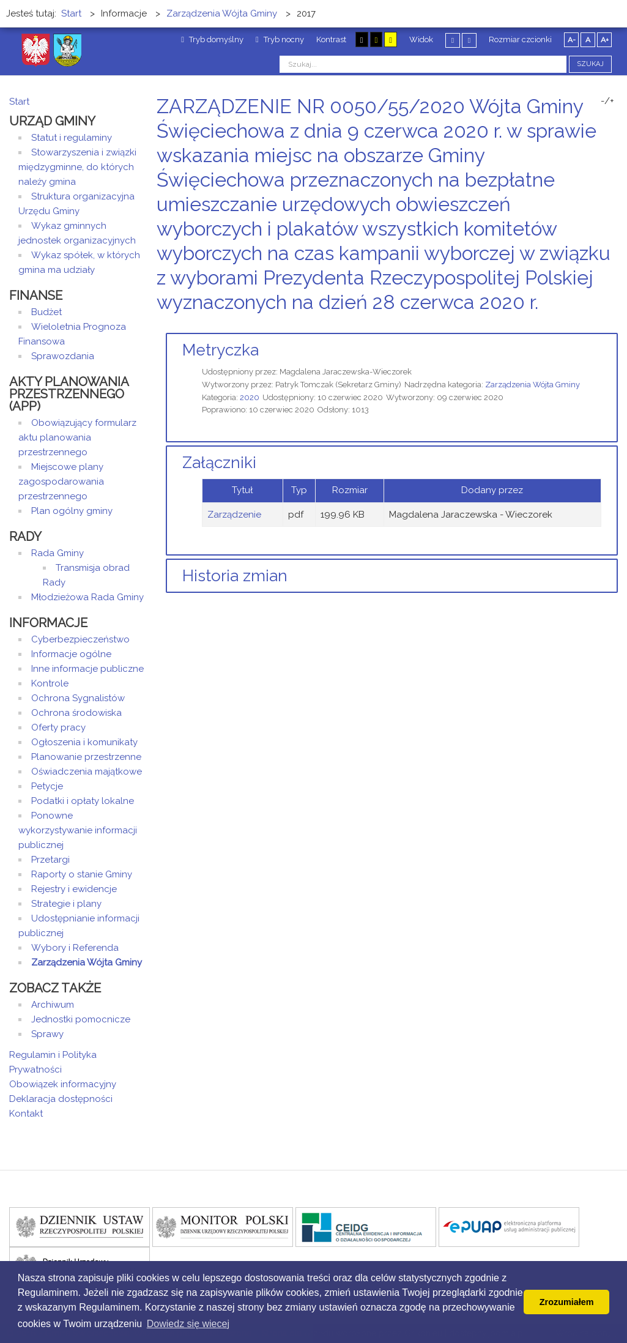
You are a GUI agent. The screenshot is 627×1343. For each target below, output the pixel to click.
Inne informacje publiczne (87, 668)
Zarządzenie (234, 514)
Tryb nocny (280, 39)
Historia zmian (235, 576)
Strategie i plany (66, 903)
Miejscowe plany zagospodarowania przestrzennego (61, 481)
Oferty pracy (58, 727)
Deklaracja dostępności (61, 1098)
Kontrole (50, 683)
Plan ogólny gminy (72, 510)
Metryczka (220, 350)
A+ (605, 39)
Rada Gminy (57, 553)
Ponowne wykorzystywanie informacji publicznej (77, 830)
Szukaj (590, 64)
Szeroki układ (469, 40)
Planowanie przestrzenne (86, 756)
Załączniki (219, 462)
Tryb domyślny (212, 39)
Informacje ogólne (71, 654)
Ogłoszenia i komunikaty (84, 742)
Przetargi (50, 859)
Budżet (46, 312)
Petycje (47, 786)
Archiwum (52, 1004)
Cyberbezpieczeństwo (80, 639)
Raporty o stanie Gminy (81, 874)
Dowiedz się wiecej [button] (188, 1324)
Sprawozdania (62, 356)
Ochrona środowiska (76, 712)
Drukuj (599, 325)
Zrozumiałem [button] (567, 1302)
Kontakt (26, 1113)
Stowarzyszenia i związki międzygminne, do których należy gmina (77, 167)
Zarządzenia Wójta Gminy (532, 384)
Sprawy (47, 1034)
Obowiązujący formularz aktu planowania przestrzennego (77, 437)
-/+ (607, 100)
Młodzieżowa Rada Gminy (87, 597)
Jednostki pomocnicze (80, 1019)
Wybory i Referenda (75, 947)
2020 (249, 397)
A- (572, 39)
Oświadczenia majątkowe (86, 771)
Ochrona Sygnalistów (78, 698)
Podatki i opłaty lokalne (82, 800)
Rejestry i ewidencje (74, 889)
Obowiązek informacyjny (62, 1084)
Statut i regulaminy (71, 137)
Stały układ (452, 40)
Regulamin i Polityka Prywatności (53, 1062)
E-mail (614, 325)
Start (19, 101)
